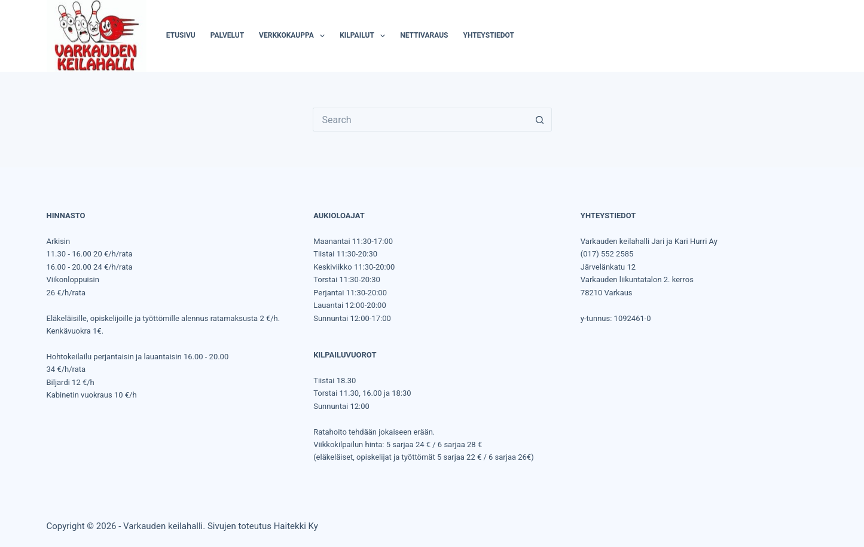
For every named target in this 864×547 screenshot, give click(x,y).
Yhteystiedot (488, 35)
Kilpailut (365, 36)
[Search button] (540, 120)
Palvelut (227, 35)
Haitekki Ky (296, 526)
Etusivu (181, 35)
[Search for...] (420, 120)
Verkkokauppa (294, 36)
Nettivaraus (424, 35)
